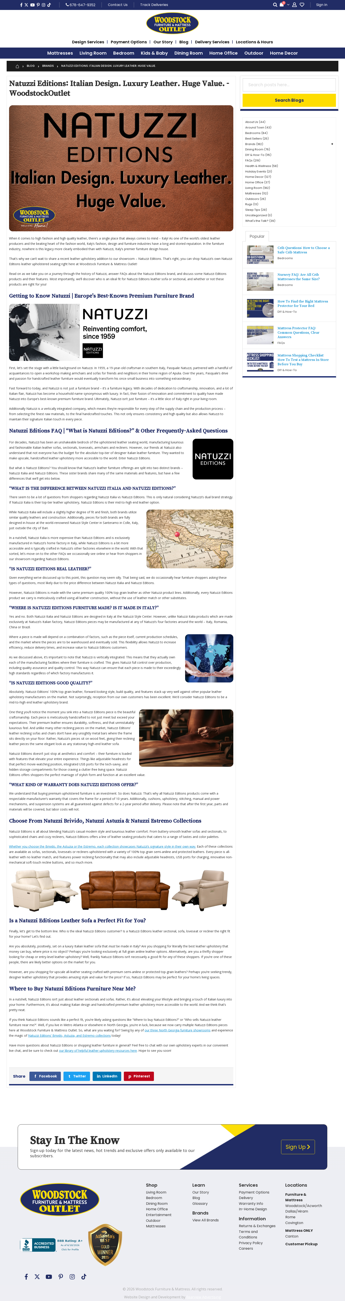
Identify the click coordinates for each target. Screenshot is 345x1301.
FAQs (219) (252, 160)
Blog (31, 66)
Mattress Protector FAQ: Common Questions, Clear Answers (298, 332)
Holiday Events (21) (258, 171)
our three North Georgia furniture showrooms (178, 1030)
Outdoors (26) (255, 199)
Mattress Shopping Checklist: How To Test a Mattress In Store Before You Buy (303, 359)
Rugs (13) (251, 204)
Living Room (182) (257, 188)
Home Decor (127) (258, 177)
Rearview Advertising (203, 1297)
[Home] (17, 66)
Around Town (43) (258, 127)
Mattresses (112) (256, 193)
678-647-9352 (80, 5)
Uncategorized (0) (258, 215)
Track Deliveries (154, 4)
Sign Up (298, 1147)
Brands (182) (254, 144)
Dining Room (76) (257, 149)
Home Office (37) (257, 182)
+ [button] (332, 144)
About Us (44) (255, 122)
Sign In (321, 4)
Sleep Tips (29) (256, 210)
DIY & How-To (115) (258, 155)
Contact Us (118, 4)
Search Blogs (289, 100)
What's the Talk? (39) (260, 221)
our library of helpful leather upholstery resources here (98, 1050)
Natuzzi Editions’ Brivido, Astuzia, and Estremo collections (69, 1035)
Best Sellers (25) (257, 138)
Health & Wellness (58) (261, 166)
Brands (48, 66)
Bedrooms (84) (256, 133)
